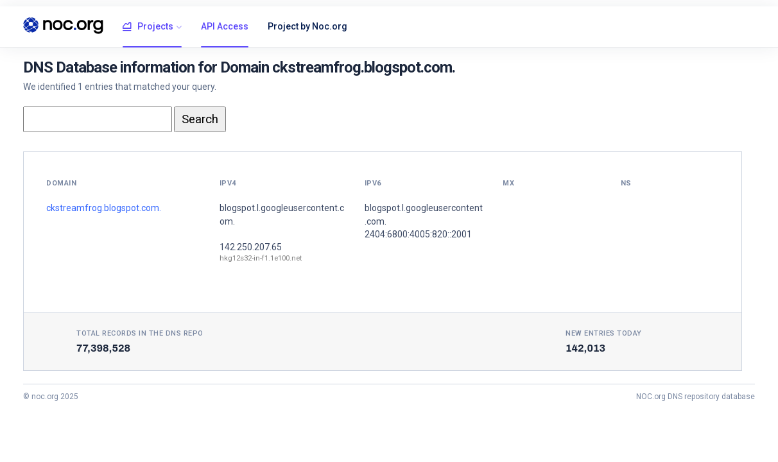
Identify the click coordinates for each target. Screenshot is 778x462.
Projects (148, 27)
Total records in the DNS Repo (139, 333)
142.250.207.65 (251, 247)
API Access (224, 26)
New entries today (604, 333)
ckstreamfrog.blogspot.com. (103, 208)
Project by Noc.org (307, 26)
